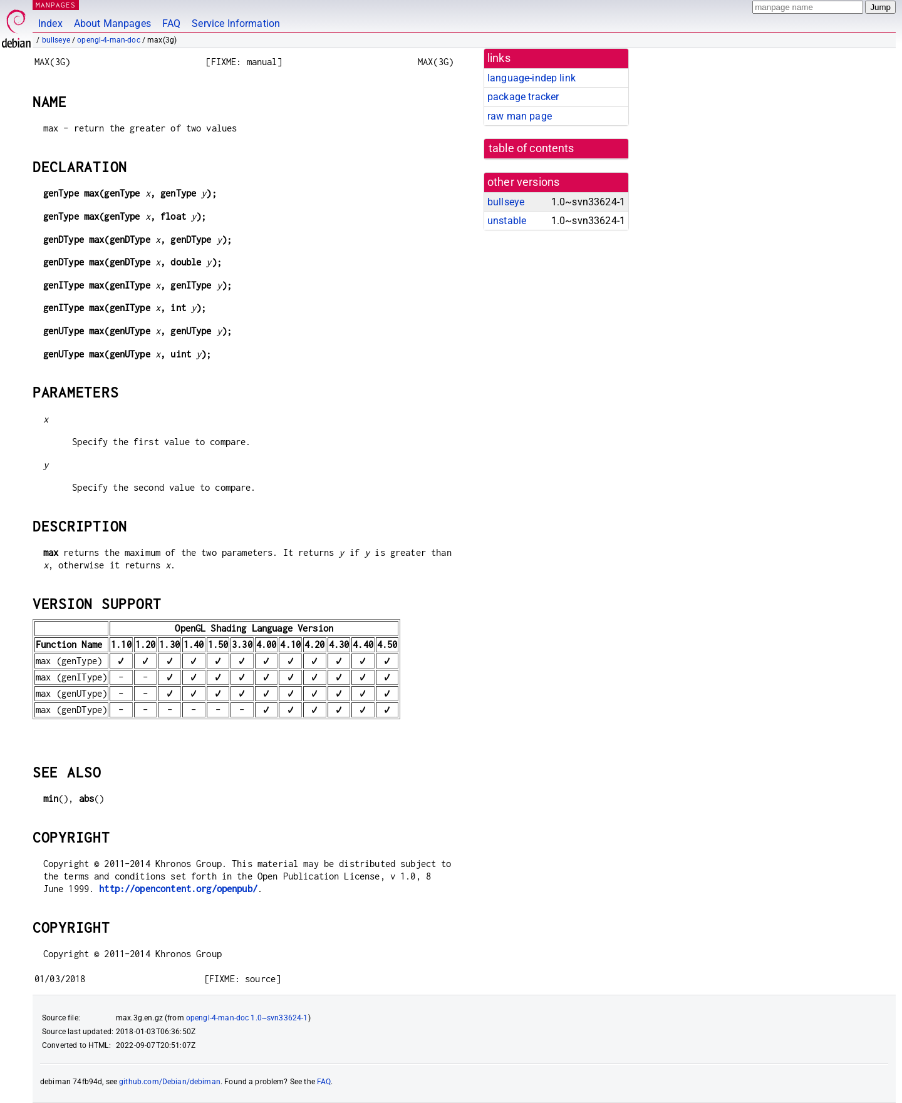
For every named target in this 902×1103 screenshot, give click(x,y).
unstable (506, 221)
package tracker (523, 97)
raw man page (519, 116)
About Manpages (112, 23)
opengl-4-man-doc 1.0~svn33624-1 (247, 1017)
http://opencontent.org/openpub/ (178, 888)
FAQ (171, 23)
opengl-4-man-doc (108, 40)
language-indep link (531, 78)
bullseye (56, 40)
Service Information (236, 23)
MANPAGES (56, 5)
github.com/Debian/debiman (169, 1081)
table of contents (531, 148)
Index (50, 23)
